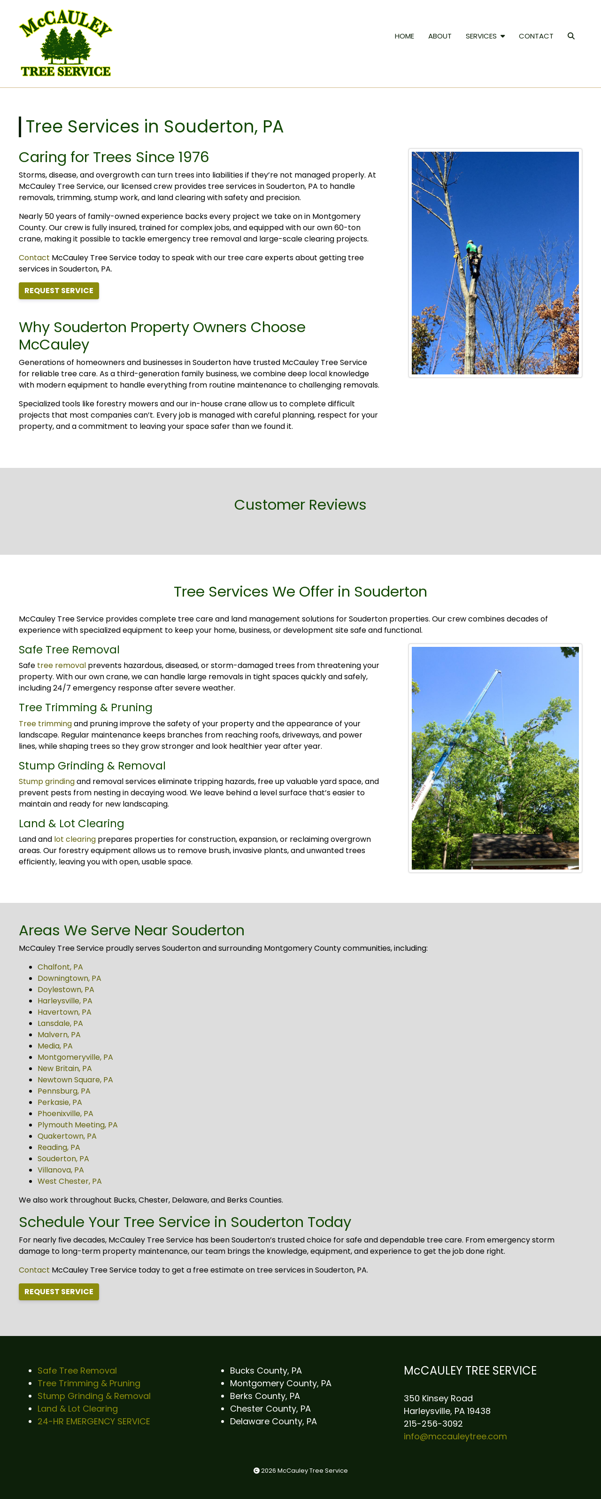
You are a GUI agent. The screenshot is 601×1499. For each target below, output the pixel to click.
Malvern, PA (59, 1034)
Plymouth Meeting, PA (78, 1124)
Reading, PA (59, 1147)
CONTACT (536, 36)
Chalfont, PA (60, 967)
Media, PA (55, 1046)
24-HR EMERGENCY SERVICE (94, 1421)
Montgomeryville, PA (75, 1057)
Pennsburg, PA (64, 1091)
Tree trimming (45, 723)
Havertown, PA (65, 1012)
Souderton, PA (63, 1158)
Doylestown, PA (66, 989)
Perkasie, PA (60, 1102)
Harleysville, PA (65, 1000)
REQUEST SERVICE (58, 290)
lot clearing (75, 839)
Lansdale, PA (60, 1023)
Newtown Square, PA (75, 1079)
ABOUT (440, 36)
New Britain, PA (65, 1068)
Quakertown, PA (67, 1136)
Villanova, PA (61, 1170)
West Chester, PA (70, 1181)
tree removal (61, 665)
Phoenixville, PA (65, 1113)
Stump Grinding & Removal (94, 1396)
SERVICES (485, 36)
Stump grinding (47, 781)
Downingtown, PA (69, 978)
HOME (404, 36)
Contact (34, 257)
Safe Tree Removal (77, 1370)
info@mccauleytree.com (455, 1436)
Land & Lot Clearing (78, 1408)
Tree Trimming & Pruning (89, 1383)
